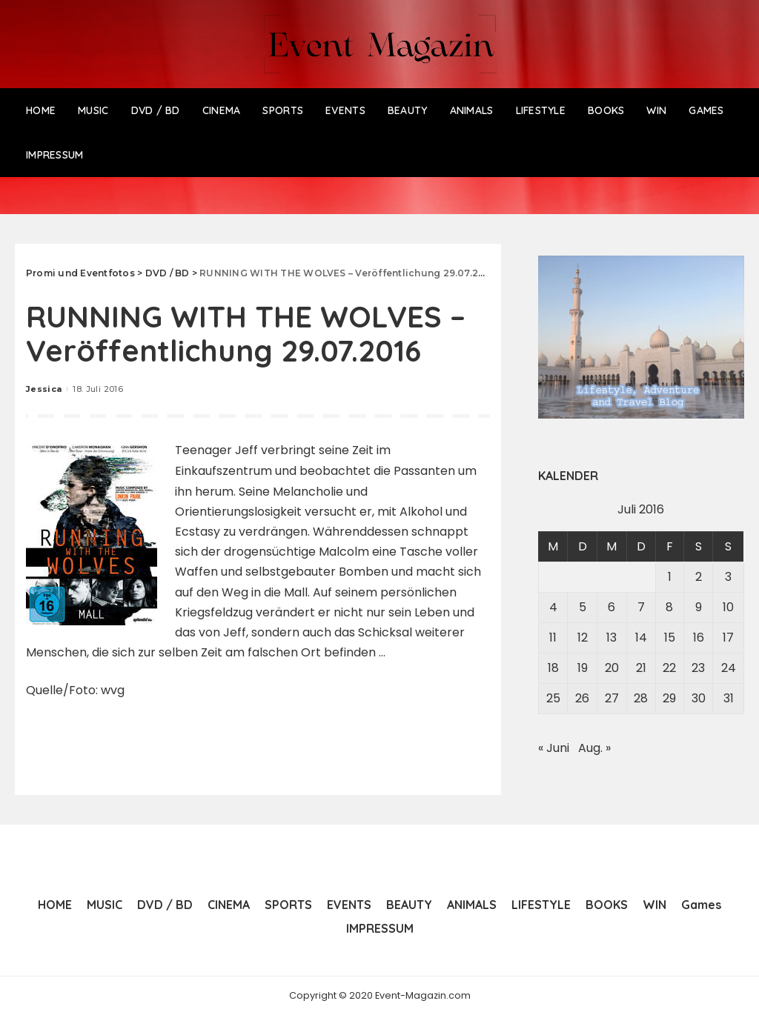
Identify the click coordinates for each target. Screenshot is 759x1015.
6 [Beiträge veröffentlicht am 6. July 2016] (611, 607)
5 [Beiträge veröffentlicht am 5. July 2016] (582, 607)
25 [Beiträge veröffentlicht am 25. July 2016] (553, 698)
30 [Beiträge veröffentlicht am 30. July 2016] (699, 698)
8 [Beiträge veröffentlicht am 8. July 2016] (669, 607)
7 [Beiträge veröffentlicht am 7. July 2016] (641, 607)
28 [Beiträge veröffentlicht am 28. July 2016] (641, 698)
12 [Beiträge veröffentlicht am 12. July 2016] (582, 637)
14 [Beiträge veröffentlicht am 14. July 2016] (641, 637)
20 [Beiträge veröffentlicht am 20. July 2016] (612, 667)
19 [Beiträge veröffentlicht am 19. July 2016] (582, 667)
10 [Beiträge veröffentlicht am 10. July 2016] (728, 607)
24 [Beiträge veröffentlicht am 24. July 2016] (728, 667)
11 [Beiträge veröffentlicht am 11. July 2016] (553, 637)
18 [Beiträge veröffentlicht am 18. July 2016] (553, 667)
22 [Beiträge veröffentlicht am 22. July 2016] (669, 667)
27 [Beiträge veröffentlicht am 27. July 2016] (612, 698)
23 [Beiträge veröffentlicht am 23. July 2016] (698, 667)
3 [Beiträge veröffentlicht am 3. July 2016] (728, 576)
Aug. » (594, 747)
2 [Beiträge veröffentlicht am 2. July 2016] (698, 576)
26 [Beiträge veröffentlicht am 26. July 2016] (582, 698)
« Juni (553, 747)
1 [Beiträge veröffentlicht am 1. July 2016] (670, 576)
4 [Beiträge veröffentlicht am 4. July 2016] (553, 607)
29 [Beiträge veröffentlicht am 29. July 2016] (669, 698)
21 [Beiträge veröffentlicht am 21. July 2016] (641, 667)
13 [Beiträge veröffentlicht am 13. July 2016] (611, 637)
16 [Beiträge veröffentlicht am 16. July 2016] (698, 637)
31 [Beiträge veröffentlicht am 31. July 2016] (728, 698)
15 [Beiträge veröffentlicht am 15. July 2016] (669, 637)
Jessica (44, 389)
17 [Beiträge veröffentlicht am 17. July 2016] (728, 637)
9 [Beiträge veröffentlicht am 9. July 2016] (698, 607)
